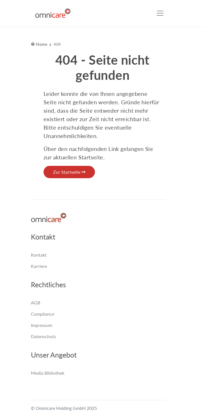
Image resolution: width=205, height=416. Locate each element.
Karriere (39, 266)
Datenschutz (43, 336)
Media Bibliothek (47, 373)
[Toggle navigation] (160, 13)
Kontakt (39, 254)
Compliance (42, 313)
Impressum (41, 325)
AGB (35, 302)
